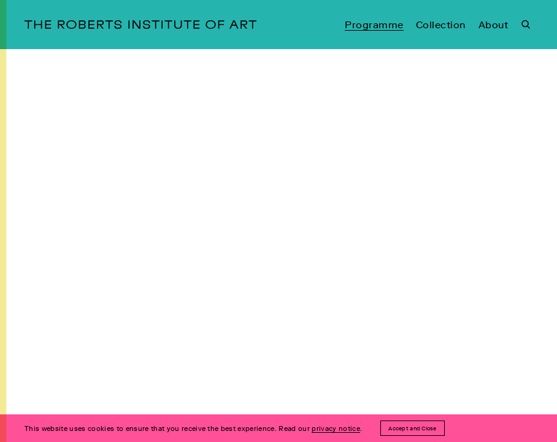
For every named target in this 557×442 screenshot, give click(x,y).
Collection (441, 24)
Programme (374, 24)
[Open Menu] (9, 221)
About (493, 24)
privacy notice (336, 428)
